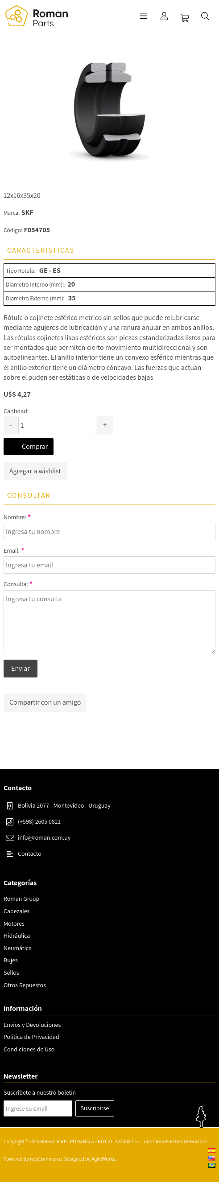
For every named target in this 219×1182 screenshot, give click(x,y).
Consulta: (16, 584)
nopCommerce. (46, 1158)
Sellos (11, 973)
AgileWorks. (103, 1158)
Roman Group (21, 899)
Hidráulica (17, 936)
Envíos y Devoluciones (32, 1025)
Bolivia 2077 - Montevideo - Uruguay (64, 805)
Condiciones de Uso (29, 1049)
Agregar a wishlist (35, 471)
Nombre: (15, 517)
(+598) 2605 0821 (39, 821)
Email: (12, 550)
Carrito (184, 17)
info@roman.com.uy (44, 837)
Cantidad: (16, 411)
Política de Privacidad (31, 1037)
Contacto (29, 854)
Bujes (11, 960)
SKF (27, 212)
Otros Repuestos (25, 985)
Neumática (18, 948)
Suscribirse (95, 1108)
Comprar (35, 446)
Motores (14, 923)
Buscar (205, 16)
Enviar (20, 668)
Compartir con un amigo (45, 702)
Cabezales (16, 911)
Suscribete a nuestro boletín (40, 1092)
